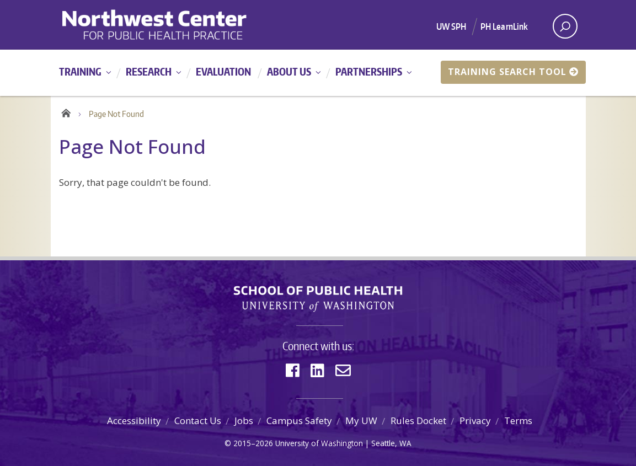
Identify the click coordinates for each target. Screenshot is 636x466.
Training (80, 71)
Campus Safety (299, 420)
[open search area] (565, 26)
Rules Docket (418, 420)
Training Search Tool (513, 72)
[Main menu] (318, 73)
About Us (289, 71)
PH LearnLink (504, 26)
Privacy (475, 420)
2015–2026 (253, 443)
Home (66, 111)
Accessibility (134, 420)
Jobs (243, 420)
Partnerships (368, 71)
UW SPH (451, 26)
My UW (361, 420)
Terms (518, 420)
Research (149, 71)
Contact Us (197, 420)
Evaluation (223, 71)
